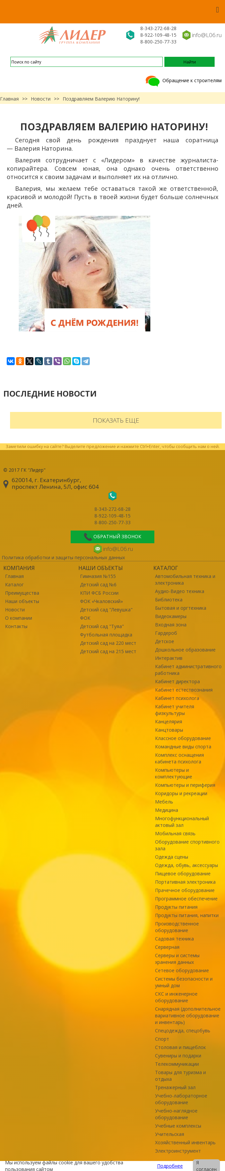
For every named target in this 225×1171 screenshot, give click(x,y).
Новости (41, 99)
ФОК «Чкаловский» (101, 601)
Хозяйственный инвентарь (185, 1142)
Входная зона (170, 624)
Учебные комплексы (178, 1126)
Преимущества (22, 593)
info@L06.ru (207, 35)
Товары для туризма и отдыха (180, 1075)
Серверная (167, 947)
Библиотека (168, 599)
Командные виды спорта (183, 746)
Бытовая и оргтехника (180, 608)
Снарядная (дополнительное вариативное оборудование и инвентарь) (188, 1015)
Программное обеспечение (186, 898)
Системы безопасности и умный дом (184, 982)
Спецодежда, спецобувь (182, 1030)
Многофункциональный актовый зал (182, 821)
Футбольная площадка (106, 634)
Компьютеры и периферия (185, 785)
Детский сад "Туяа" (102, 626)
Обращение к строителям (183, 80)
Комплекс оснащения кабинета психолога (179, 758)
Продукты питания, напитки (187, 915)
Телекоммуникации (177, 1064)
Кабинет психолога (177, 698)
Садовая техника (174, 938)
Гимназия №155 (98, 576)
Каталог (14, 584)
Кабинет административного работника (188, 669)
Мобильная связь (175, 833)
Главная (9, 99)
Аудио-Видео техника (179, 591)
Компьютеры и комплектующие (173, 773)
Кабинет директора (177, 681)
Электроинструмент (178, 1151)
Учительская (169, 1134)
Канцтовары (169, 730)
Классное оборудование (183, 738)
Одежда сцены (171, 857)
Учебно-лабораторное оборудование (181, 1099)
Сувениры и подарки (178, 1055)
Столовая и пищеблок (180, 1047)
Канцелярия (168, 721)
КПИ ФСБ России (99, 593)
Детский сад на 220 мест (108, 643)
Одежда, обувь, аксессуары (186, 865)
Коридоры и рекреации (181, 793)
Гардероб (166, 633)
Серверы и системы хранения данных (177, 958)
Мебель (164, 801)
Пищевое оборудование (183, 873)
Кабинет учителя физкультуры (174, 709)
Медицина (166, 810)
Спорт (162, 1039)
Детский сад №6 (98, 584)
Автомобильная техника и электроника (185, 579)
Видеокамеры (170, 616)
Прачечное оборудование (185, 890)
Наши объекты (22, 601)
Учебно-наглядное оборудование (176, 1114)
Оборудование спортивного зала (187, 845)
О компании (18, 618)
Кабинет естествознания (184, 690)
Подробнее (170, 1166)
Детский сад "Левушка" (106, 609)
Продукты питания (176, 907)
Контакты (16, 626)
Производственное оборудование (177, 926)
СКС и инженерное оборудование (176, 997)
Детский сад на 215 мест (108, 651)
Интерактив (168, 658)
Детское (164, 641)
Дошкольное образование (185, 649)
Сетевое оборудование (182, 970)
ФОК (85, 618)
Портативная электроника (185, 882)
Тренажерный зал (175, 1087)
